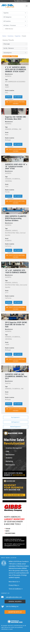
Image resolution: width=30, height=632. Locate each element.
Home (4, 36)
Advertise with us (15, 612)
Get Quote (17, 97)
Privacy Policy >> (14, 585)
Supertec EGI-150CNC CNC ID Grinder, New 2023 (15, 118)
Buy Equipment (15, 417)
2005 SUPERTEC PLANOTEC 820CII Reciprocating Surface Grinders (15, 218)
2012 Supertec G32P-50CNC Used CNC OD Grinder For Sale (16, 324)
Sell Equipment (15, 422)
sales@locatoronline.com (14, 597)
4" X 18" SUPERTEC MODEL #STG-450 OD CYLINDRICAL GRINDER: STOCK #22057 (15, 69)
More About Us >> (14, 581)
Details (8, 97)
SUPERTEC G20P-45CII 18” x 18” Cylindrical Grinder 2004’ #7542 (16, 166)
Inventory (10, 36)
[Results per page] (15, 43)
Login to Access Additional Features (15, 102)
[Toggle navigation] (26, 5)
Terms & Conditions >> (16, 589)
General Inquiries (15, 601)
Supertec (17, 36)
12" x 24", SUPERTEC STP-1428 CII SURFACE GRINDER (15, 271)
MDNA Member (7, 29)
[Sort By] (15, 48)
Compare (9, 99)
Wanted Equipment (15, 426)
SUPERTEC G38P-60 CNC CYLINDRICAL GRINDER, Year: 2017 (16, 376)
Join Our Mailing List (12, 606)
